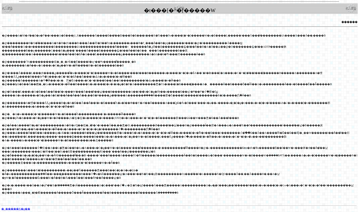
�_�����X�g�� (15, 208)
